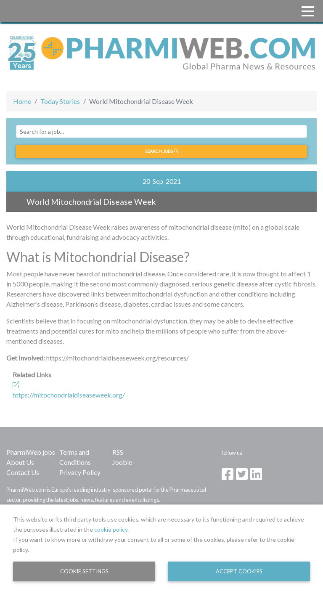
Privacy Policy (80, 472)
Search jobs (161, 151)
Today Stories (60, 101)
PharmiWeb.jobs (30, 452)
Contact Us (22, 472)
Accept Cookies (239, 571)
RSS (117, 452)
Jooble (122, 462)
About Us (20, 462)
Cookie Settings (84, 571)
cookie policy (110, 529)
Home (22, 101)
